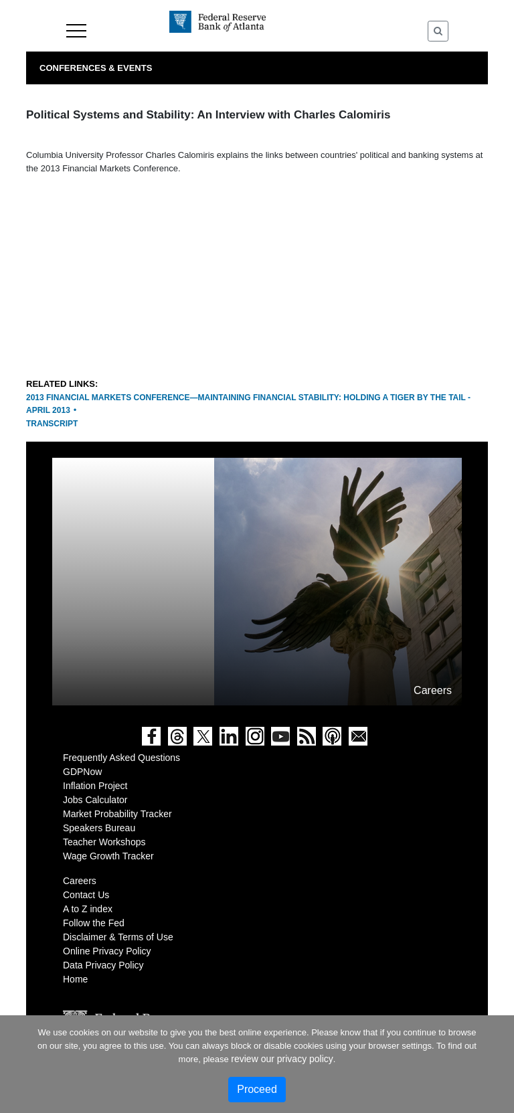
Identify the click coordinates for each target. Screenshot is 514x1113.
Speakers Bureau (99, 828)
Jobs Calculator (95, 799)
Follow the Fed (93, 923)
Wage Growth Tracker (108, 856)
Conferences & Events (95, 68)
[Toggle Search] (438, 31)
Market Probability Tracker (117, 813)
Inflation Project (95, 785)
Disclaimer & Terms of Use (118, 937)
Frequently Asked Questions (121, 757)
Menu (76, 30)
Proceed (257, 1089)
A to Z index (87, 909)
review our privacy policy (282, 1058)
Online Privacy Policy (107, 951)
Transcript (52, 423)
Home (75, 979)
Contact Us (86, 894)
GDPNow (82, 771)
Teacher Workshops (104, 842)
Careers (79, 880)
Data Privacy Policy (103, 965)
